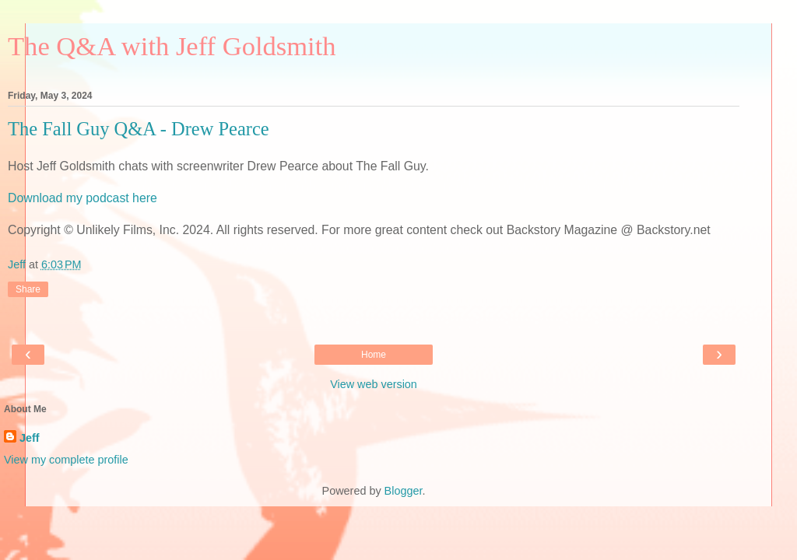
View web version (373, 384)
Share (28, 289)
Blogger (403, 491)
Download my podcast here (82, 198)
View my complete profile (66, 459)
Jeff (29, 438)
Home (373, 354)
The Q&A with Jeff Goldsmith (172, 46)
